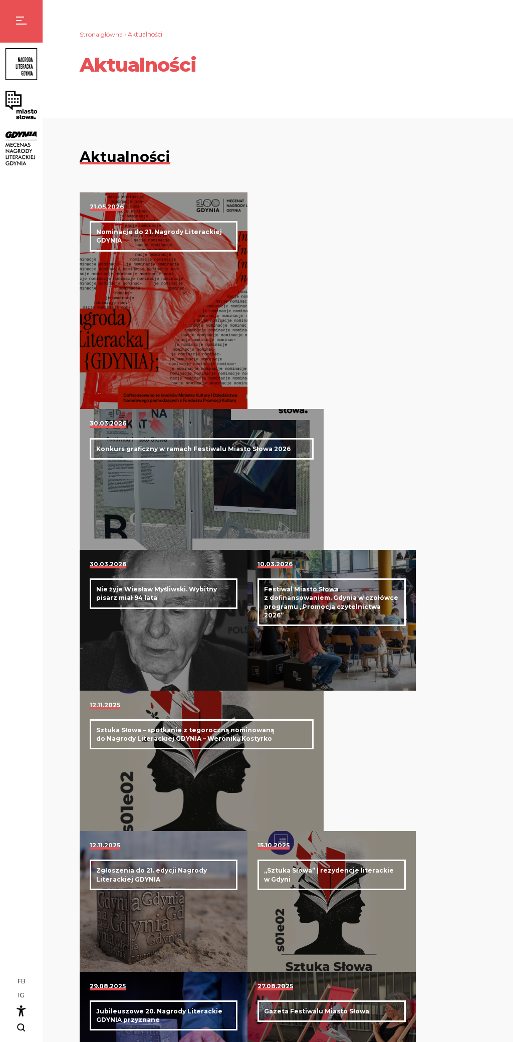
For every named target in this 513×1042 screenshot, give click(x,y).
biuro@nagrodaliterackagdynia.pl (249, 940)
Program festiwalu (459, 924)
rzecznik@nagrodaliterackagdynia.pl (253, 999)
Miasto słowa (440, 910)
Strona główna (101, 34)
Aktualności (371, 910)
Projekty (444, 937)
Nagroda (366, 924)
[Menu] (21, 21)
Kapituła (376, 937)
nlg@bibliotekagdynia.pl (137, 999)
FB (22, 982)
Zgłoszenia (379, 965)
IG (21, 995)
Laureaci (376, 951)
